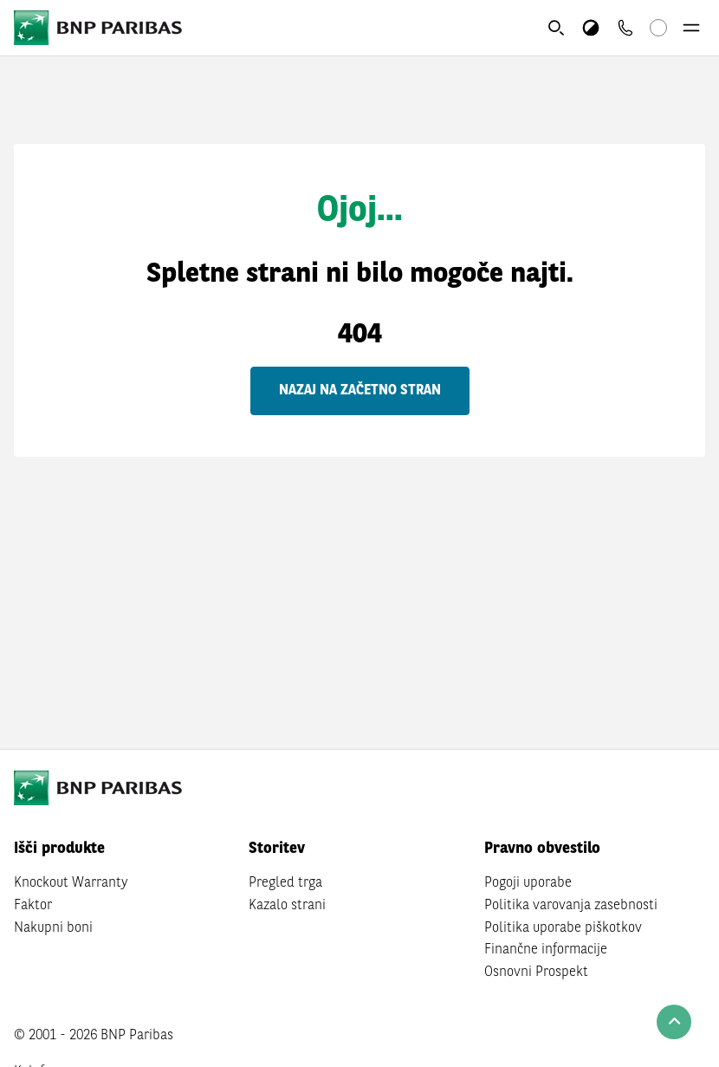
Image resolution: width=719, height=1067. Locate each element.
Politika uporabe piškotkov (563, 928)
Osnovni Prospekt (536, 972)
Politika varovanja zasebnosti (570, 906)
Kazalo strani (287, 906)
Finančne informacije (545, 950)
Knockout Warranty (71, 883)
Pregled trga (285, 883)
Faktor (33, 906)
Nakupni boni (53, 928)
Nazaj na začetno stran (360, 391)
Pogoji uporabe (528, 883)
